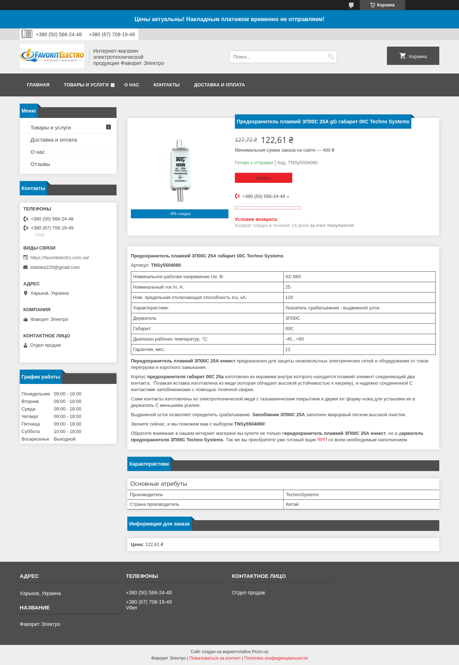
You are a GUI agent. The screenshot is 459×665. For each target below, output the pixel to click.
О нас (131, 84)
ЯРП (322, 439)
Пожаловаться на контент (215, 658)
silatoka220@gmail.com (55, 267)
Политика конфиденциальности (276, 658)
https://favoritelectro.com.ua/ (59, 257)
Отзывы (40, 164)
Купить (263, 178)
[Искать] (331, 57)
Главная (38, 84)
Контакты (166, 84)
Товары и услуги (86, 84)
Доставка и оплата (219, 84)
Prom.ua (260, 651)
